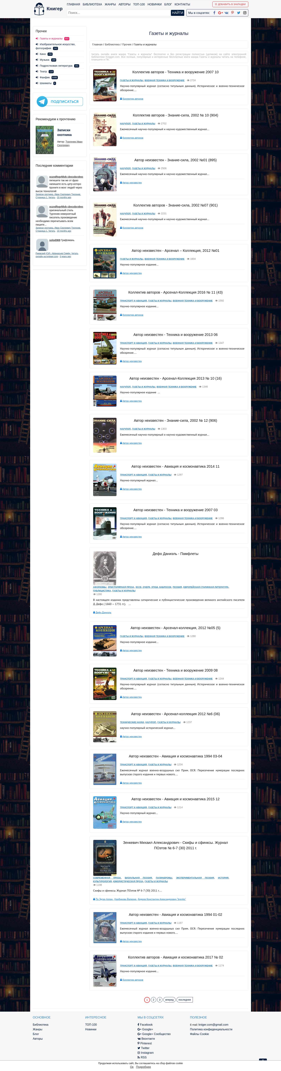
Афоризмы (99, 587)
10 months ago (64, 197)
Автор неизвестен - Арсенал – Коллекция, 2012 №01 (175, 251)
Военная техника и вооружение (164, 80)
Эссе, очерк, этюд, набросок (153, 587)
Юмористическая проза (128, 881)
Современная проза (107, 878)
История (223, 878)
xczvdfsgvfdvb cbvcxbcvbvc (66, 176)
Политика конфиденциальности (211, 1029)
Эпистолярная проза (121, 587)
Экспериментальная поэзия (195, 878)
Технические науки (132, 722)
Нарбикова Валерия (125, 899)
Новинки (155, 4)
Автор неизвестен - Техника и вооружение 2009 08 (175, 670)
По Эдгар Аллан (104, 899)
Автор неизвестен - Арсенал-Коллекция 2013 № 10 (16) (175, 378)
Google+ (145, 1029)
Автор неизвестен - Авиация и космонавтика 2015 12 (175, 799)
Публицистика (102, 591)
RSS (142, 1057)
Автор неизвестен (132, 182)
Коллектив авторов (132, 98)
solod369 (54, 240)
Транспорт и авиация (133, 301)
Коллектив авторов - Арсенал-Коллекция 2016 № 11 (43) (175, 292)
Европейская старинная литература (206, 587)
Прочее (127, 44)
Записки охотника (64, 132)
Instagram (146, 1052)
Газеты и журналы (131, 80)
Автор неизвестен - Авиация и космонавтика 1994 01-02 (175, 915)
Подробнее (143, 1066)
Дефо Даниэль (103, 612)
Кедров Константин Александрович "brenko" (162, 899)
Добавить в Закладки (230, 4)
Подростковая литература (57, 65)
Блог (168, 4)
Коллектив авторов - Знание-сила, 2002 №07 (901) (175, 205)
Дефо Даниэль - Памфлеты (175, 554)
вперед (169, 999)
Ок (131, 1066)
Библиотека (92, 4)
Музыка (46, 59)
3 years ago (65, 256)
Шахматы (46, 83)
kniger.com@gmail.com (214, 1024)
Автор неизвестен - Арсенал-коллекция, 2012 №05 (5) (175, 628)
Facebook (145, 1024)
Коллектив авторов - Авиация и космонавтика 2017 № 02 (175, 957)
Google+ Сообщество (154, 1034)
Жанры (110, 4)
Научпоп (125, 123)
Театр (45, 71)
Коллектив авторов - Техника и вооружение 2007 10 (175, 72)
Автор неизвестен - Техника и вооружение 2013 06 (175, 335)
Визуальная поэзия (138, 878)
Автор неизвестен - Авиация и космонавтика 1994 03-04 (175, 756)
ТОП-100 (139, 4)
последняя (184, 999)
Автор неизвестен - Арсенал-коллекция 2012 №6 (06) (175, 714)
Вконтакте (146, 1038)
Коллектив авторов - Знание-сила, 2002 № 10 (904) (175, 115)
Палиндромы (164, 878)
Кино (44, 53)
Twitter (143, 1048)
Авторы (125, 4)
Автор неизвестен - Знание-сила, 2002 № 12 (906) (175, 420)
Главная (73, 4)
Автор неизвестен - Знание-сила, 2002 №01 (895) (175, 160)
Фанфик (47, 77)
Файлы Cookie (199, 1034)
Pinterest (145, 1043)
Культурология (102, 881)
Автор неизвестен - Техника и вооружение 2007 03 (175, 510)
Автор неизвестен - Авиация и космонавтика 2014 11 (175, 466)
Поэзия (177, 587)
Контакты (182, 4)
